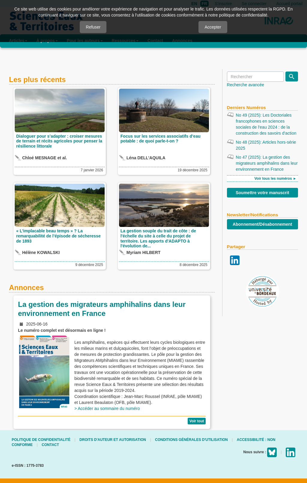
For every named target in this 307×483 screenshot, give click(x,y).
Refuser (93, 27)
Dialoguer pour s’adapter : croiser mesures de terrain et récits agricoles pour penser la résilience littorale (59, 141)
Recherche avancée (245, 84)
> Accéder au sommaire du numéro (107, 408)
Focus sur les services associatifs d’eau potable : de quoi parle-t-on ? (161, 139)
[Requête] (255, 77)
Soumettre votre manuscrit (262, 192)
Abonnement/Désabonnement (262, 224)
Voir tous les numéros (274, 178)
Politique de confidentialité (41, 440)
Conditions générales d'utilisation (191, 440)
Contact (50, 445)
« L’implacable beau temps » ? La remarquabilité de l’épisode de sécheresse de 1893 (58, 235)
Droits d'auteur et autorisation (112, 440)
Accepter (212, 27)
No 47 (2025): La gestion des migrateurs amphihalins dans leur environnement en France (267, 163)
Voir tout (196, 421)
